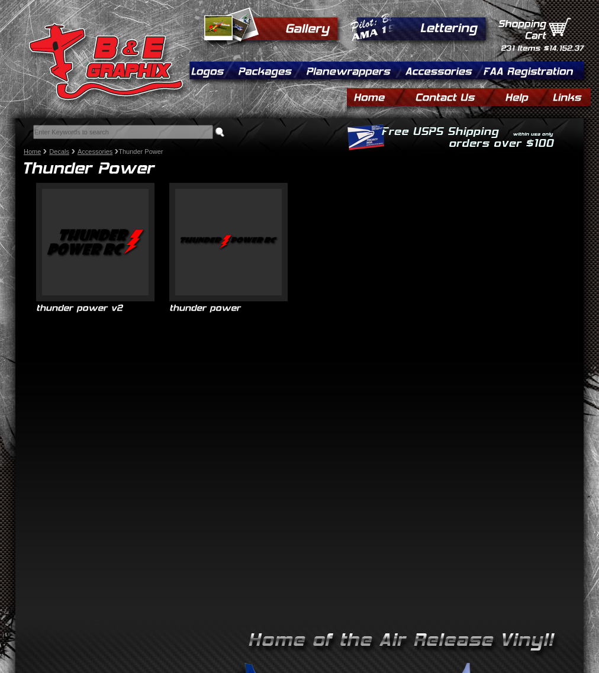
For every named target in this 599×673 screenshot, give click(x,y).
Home (32, 151)
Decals (59, 151)
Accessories (95, 151)
